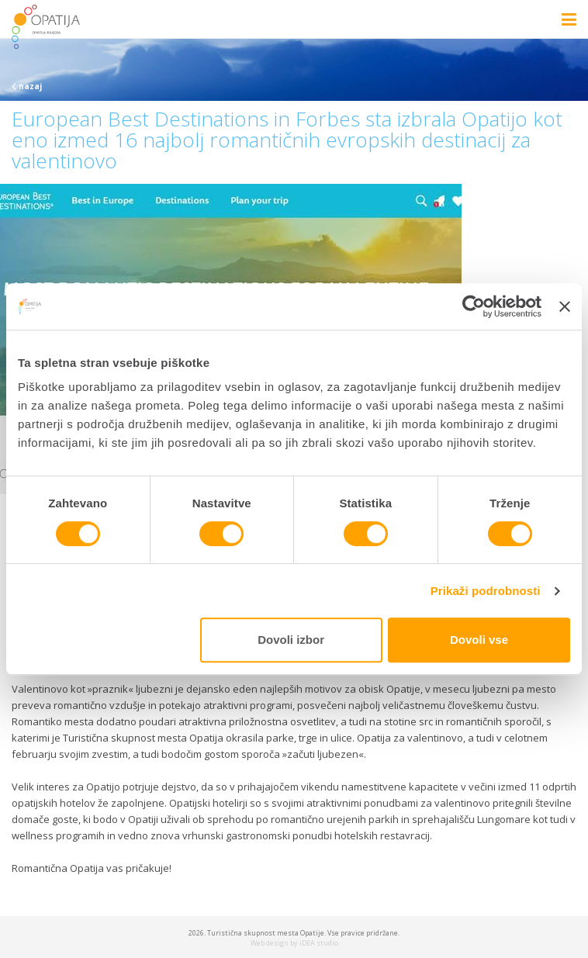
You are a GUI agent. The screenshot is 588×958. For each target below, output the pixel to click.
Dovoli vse (479, 639)
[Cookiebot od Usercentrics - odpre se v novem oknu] (473, 306)
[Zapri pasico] (564, 306)
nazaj (27, 86)
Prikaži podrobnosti (486, 590)
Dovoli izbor (291, 639)
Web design (270, 943)
